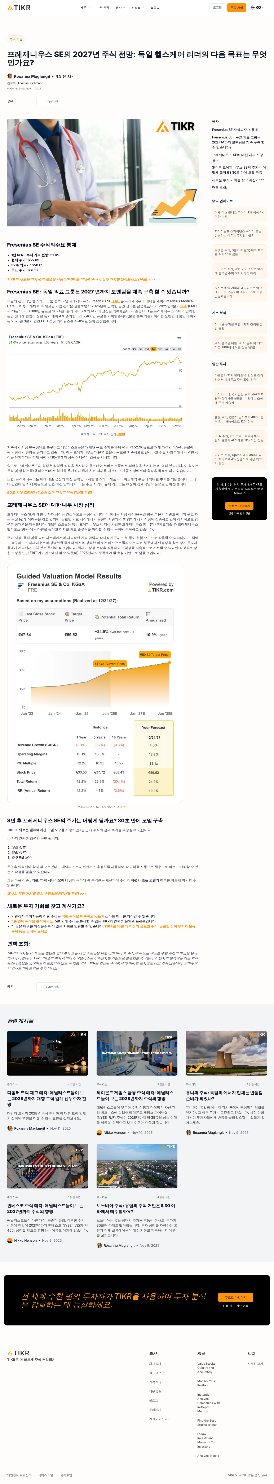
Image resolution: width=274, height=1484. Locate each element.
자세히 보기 (257, 1363)
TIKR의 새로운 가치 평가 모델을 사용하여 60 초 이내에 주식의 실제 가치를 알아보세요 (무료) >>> (81, 279)
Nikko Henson (115, 1132)
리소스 (136, 7)
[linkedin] (32, 101)
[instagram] (28, 1371)
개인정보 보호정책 (19, 1475)
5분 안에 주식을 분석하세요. (32, 921)
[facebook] (24, 101)
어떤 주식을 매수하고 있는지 (83, 916)
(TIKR (120, 434)
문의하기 (155, 1409)
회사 (119, 7)
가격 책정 (103, 7)
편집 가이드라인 (160, 1419)
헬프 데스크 (157, 1372)
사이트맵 (66, 1475)
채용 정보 (155, 1391)
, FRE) (115, 301)
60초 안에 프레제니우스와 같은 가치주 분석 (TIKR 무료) (49, 492)
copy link (49, 101)
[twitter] (17, 101)
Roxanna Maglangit (32, 76)
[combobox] (257, 7)
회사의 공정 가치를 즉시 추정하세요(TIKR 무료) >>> (47, 893)
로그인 (217, 7)
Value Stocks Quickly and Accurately (206, 1368)
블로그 (155, 7)
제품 (84, 7)
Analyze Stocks (208, 1455)
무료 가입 (236, 7)
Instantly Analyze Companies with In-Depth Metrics (208, 1403)
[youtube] (38, 1371)
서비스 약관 (46, 1475)
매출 (183, 306)
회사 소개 (155, 1363)
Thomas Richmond (30, 83)
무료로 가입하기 (239, 506)
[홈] (19, 7)
